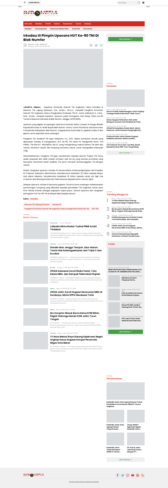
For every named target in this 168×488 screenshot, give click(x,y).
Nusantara (67, 24)
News (52, 291)
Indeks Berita (34, 2)
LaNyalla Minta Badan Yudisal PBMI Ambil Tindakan (74, 228)
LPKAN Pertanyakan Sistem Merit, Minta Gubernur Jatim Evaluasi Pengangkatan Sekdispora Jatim (124, 129)
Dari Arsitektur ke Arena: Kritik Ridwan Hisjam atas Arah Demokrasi (132, 294)
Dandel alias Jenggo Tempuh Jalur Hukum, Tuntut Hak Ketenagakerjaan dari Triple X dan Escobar (76, 250)
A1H (37, 44)
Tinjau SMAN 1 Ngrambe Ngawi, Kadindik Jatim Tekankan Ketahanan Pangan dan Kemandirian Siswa (135, 427)
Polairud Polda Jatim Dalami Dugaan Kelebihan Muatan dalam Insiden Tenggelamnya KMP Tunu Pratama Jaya (124, 137)
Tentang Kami (41, 29)
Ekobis (53, 267)
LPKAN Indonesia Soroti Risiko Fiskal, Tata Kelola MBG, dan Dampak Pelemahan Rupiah (74, 273)
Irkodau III (56, 204)
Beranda (28, 24)
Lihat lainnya (125, 39)
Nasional (43, 44)
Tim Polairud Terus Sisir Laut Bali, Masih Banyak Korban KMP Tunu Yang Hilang (123, 146)
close (20, 6)
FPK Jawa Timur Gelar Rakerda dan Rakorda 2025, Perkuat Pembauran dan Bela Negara (131, 319)
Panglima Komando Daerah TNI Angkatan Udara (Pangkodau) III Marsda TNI (56, 209)
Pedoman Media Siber (59, 29)
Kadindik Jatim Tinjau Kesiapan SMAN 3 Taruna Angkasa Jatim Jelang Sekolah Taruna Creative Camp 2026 (114, 450)
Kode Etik (76, 29)
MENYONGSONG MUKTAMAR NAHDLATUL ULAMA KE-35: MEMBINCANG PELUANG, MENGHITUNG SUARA (125, 271)
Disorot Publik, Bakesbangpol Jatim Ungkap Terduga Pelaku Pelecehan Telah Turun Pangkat (125, 112)
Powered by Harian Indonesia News (84, 482)
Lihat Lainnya (125, 153)
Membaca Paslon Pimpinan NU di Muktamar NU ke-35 (130, 279)
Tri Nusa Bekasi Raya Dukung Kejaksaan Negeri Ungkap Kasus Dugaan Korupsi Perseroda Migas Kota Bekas (74, 341)
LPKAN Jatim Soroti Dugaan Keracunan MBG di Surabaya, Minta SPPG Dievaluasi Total (76, 295)
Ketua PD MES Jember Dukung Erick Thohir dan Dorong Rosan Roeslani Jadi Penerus (132, 306)
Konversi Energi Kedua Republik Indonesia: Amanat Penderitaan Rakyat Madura (125, 235)
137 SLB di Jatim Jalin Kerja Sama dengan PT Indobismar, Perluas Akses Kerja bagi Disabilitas (135, 450)
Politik (48, 24)
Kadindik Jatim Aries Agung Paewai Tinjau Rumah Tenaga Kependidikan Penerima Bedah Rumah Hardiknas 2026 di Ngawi (115, 427)
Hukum (57, 24)
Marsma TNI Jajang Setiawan (36, 204)
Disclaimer (87, 29)
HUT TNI (95, 209)
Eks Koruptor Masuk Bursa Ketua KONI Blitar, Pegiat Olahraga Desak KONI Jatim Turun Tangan (76, 318)
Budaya (87, 24)
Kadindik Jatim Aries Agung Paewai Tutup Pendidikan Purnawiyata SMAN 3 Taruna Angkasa (124, 404)
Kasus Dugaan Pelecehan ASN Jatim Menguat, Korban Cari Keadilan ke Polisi (124, 121)
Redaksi (38, 24)
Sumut (78, 24)
